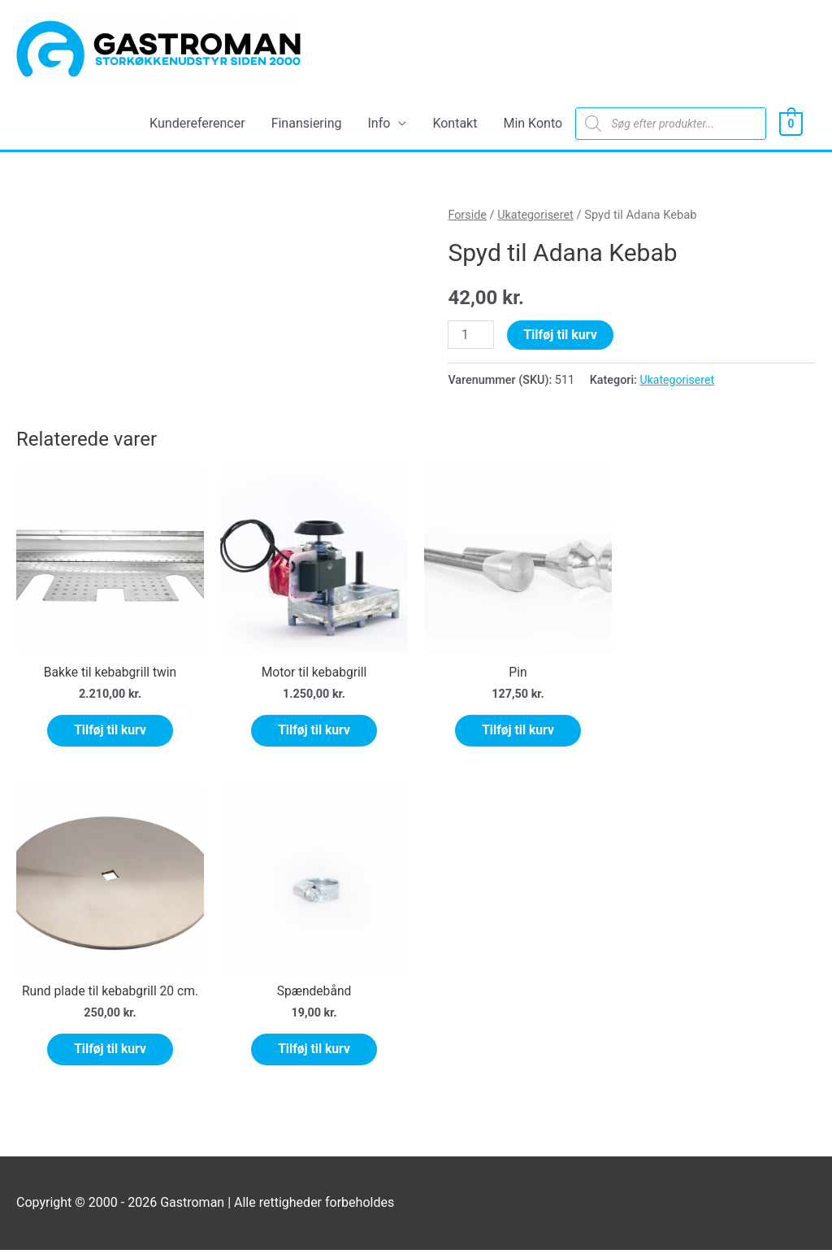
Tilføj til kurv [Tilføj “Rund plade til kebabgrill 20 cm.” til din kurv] (110, 1052)
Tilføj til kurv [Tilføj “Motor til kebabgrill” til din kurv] (314, 730)
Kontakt (454, 123)
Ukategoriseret (537, 215)
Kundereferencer (197, 123)
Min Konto (532, 123)
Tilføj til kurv (561, 334)
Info (379, 123)
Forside (468, 215)
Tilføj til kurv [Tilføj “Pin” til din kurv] (518, 730)
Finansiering (306, 123)
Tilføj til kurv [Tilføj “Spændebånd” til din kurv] (314, 1052)
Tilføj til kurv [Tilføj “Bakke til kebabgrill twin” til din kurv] (110, 730)
